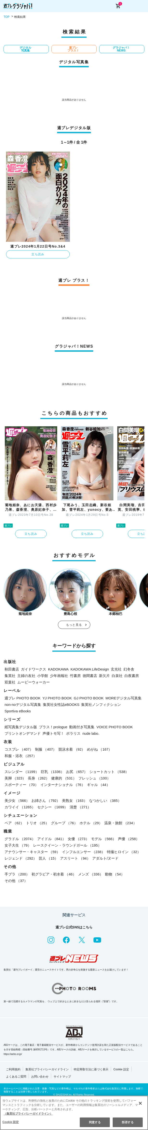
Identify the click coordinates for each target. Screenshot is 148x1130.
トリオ (37, 823)
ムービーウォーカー (33, 682)
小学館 (42, 676)
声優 (128, 839)
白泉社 (117, 676)
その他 (16, 881)
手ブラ (17, 874)
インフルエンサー (83, 852)
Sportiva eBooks (18, 711)
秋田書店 (12, 669)
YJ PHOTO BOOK (57, 698)
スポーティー (21, 785)
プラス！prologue (53, 727)
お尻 (76, 772)
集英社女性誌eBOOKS (61, 704)
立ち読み (37, 254)
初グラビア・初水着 (53, 874)
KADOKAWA (58, 669)
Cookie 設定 (121, 1069)
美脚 (15, 778)
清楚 (80, 807)
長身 (38, 778)
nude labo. (90, 733)
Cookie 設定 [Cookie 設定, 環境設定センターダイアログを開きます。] (10, 1122)
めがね (99, 749)
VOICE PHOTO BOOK (114, 727)
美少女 (17, 800)
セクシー (52, 807)
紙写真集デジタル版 (21, 727)
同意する (94, 1122)
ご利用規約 (13, 1069)
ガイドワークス (33, 669)
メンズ (90, 874)
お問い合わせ (40, 1076)
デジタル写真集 (25, 49)
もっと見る (74, 624)
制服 (45, 749)
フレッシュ (94, 778)
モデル (103, 839)
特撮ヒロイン (124, 852)
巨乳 (52, 772)
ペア (14, 823)
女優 (78, 839)
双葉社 (10, 682)
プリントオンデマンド (23, 733)
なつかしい (105, 800)
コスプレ (19, 749)
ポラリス (73, 733)
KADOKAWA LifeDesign (90, 669)
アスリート (75, 858)
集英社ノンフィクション (101, 704)
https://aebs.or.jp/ (13, 1054)
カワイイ (20, 807)
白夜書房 (131, 676)
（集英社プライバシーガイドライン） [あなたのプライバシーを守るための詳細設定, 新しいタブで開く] (28, 1113)
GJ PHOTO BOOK (89, 698)
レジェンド (21, 858)
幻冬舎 (128, 669)
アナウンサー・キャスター (32, 852)
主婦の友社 (26, 676)
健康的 (63, 778)
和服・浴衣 (21, 756)
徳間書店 (90, 676)
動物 (114, 874)
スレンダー (22, 772)
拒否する (127, 1122)
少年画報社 (59, 676)
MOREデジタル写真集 (123, 698)
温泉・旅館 (120, 823)
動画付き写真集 (81, 727)
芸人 (48, 858)
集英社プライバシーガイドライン (47, 1069)
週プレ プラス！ (73, 49)
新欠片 (104, 676)
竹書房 (75, 676)
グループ (64, 823)
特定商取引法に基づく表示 (91, 1069)
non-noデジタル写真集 (23, 704)
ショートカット (109, 772)
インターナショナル (62, 785)
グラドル (20, 839)
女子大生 (18, 845)
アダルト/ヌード (105, 858)
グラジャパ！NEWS (121, 49)
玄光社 (116, 669)
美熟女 (74, 800)
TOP (6, 17)
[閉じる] (140, 1103)
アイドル (51, 839)
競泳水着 (71, 749)
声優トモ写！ (53, 733)
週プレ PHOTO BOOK (23, 698)
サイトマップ (62, 1076)
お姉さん (45, 800)
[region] (74, 1113)
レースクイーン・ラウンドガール (67, 845)
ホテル (91, 823)
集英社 (10, 676)
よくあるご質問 (16, 1076)
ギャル (98, 785)
